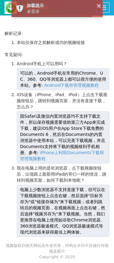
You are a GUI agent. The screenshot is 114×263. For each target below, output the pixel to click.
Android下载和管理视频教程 (71, 85)
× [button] (99, 5)
